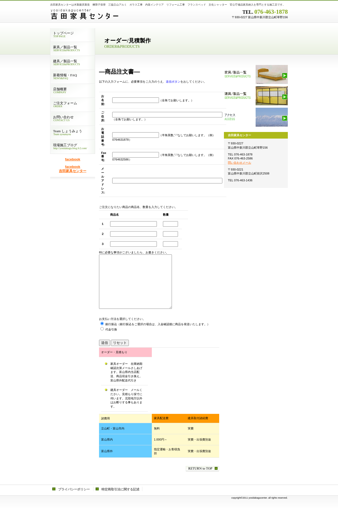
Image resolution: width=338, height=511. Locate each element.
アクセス (256, 117)
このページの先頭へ (202, 468)
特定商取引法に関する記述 (120, 489)
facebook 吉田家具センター (72, 169)
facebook (72, 159)
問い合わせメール (239, 162)
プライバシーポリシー (74, 489)
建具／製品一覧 (256, 95)
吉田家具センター (116, 14)
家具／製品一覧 (256, 74)
